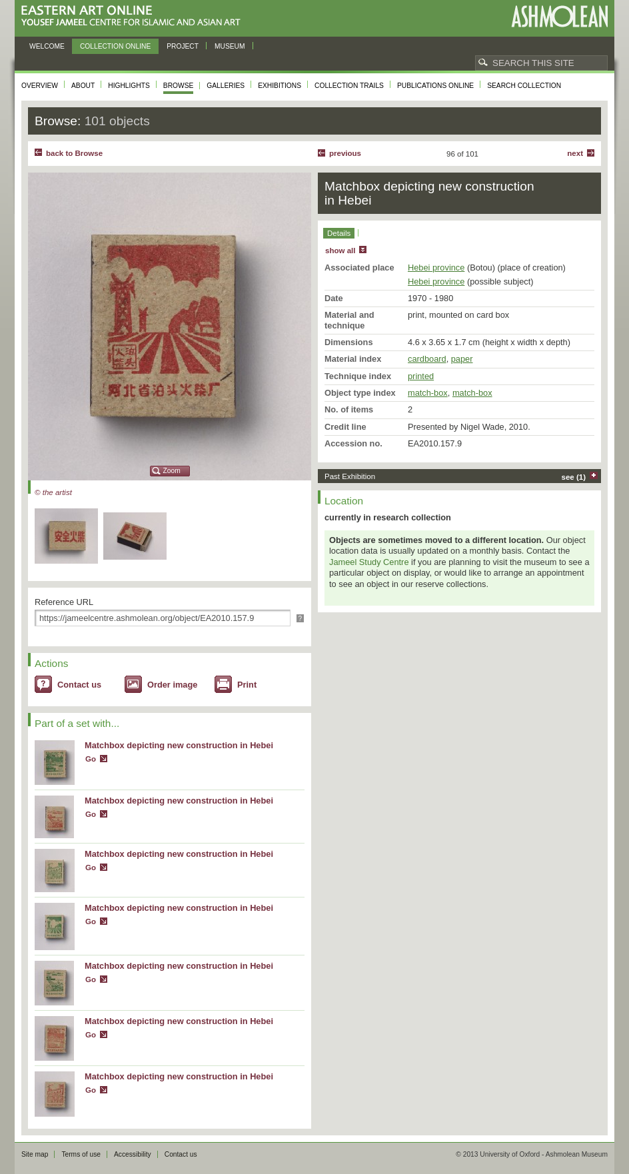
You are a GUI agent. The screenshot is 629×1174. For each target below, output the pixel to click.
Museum (230, 46)
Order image (172, 685)
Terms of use (81, 1154)
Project (183, 46)
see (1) (574, 477)
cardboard (427, 359)
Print (247, 685)
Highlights (129, 85)
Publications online (435, 85)
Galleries (226, 85)
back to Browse (74, 153)
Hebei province (436, 268)
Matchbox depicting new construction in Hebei (179, 745)
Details (338, 233)
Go (90, 759)
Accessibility (132, 1154)
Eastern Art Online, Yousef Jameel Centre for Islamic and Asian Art (134, 16)
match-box (428, 393)
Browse (178, 85)
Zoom (172, 470)
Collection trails (349, 85)
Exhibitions (279, 85)
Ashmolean (559, 16)
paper (462, 359)
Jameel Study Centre (369, 562)
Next (575, 153)
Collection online (115, 46)
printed (421, 376)
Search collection (524, 85)
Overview (39, 85)
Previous (345, 153)
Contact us (79, 685)
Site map (34, 1154)
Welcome (47, 46)
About (83, 85)
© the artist (53, 492)
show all (340, 251)
